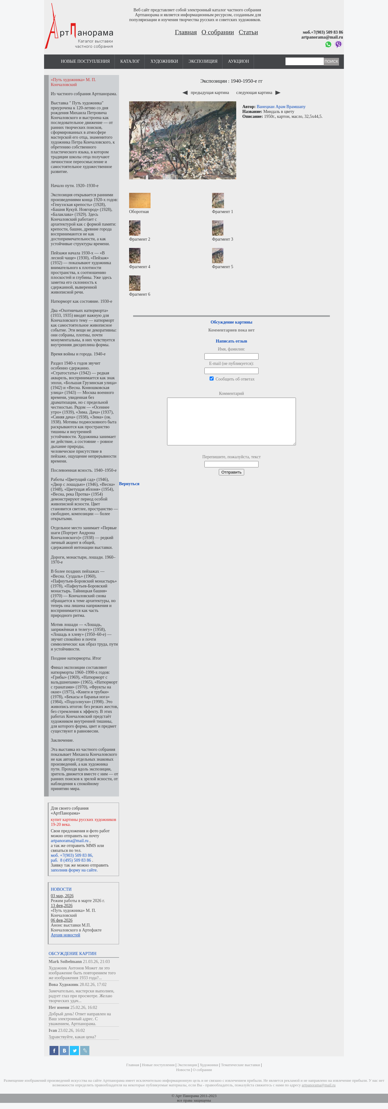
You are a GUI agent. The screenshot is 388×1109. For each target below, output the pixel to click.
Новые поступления (85, 61)
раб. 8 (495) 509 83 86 (71, 860)
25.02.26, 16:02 (83, 1007)
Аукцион (238, 61)
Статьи (248, 32)
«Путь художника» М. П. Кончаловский (73, 913)
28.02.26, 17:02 (93, 984)
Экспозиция (202, 61)
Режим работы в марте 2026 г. (78, 900)
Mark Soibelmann (65, 961)
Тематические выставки (240, 1065)
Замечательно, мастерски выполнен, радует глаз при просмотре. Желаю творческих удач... (81, 996)
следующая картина (258, 92)
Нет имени (59, 1007)
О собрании (218, 32)
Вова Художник (64, 984)
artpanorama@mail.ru (69, 840)
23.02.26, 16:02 (71, 1030)
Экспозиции (213, 81)
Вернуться (129, 493)
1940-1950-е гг (247, 81)
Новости (61, 889)
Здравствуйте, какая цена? (72, 1037)
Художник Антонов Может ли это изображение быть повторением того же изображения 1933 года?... (82, 973)
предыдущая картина (206, 92)
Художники (164, 61)
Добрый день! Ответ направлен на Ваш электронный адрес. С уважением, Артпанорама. (80, 1019)
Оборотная (140, 203)
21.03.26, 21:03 (96, 961)
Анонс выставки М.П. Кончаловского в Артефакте (76, 927)
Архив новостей (65, 935)
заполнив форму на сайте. (74, 870)
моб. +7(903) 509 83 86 (71, 855)
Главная (186, 32)
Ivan (53, 1030)
